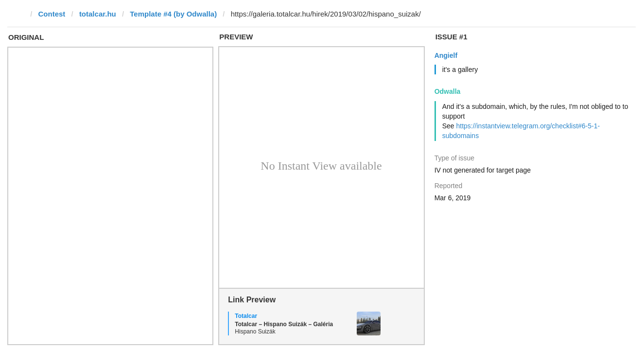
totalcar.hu (97, 14)
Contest (52, 14)
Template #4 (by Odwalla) (173, 14)
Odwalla (447, 91)
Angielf (445, 55)
